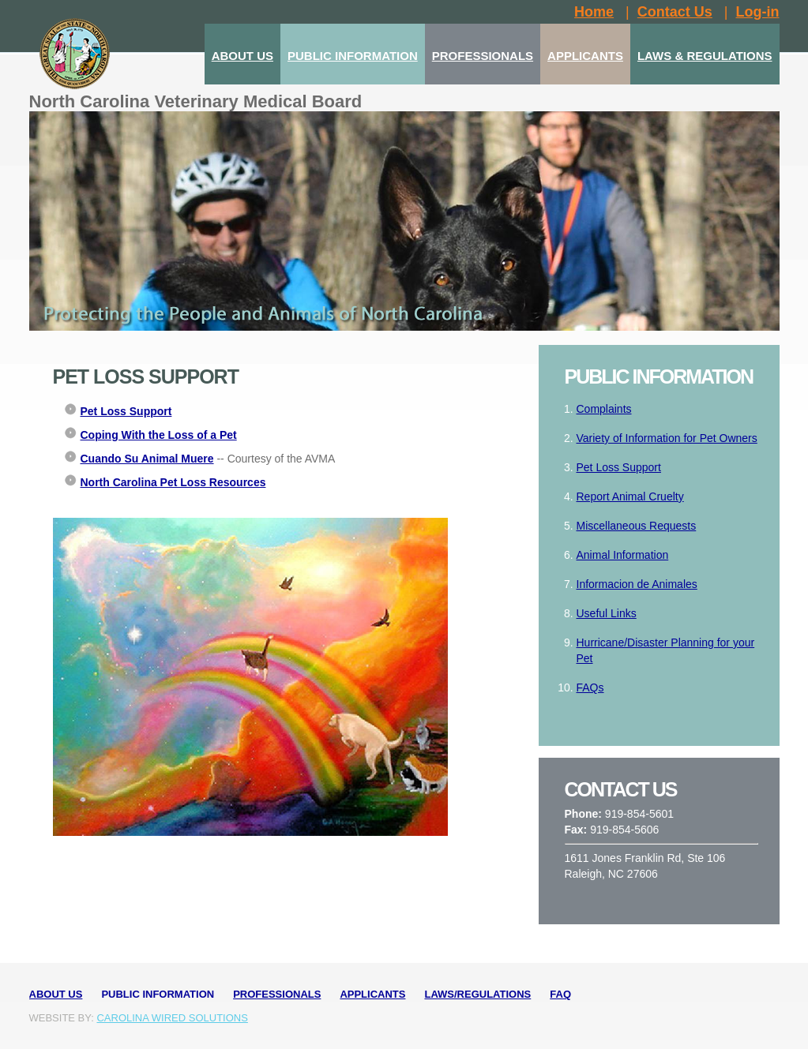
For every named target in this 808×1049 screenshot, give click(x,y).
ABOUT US (242, 55)
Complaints (604, 409)
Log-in (758, 12)
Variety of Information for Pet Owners (667, 438)
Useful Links (607, 613)
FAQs (590, 687)
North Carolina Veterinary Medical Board (196, 102)
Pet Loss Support (619, 467)
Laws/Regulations (477, 994)
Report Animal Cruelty (630, 496)
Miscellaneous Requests (637, 525)
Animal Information (623, 555)
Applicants (372, 994)
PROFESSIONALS (482, 55)
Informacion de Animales (637, 584)
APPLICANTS (585, 55)
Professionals (277, 994)
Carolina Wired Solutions (171, 1018)
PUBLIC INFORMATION (352, 55)
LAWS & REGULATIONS (704, 55)
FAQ (560, 994)
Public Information (157, 994)
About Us (56, 994)
